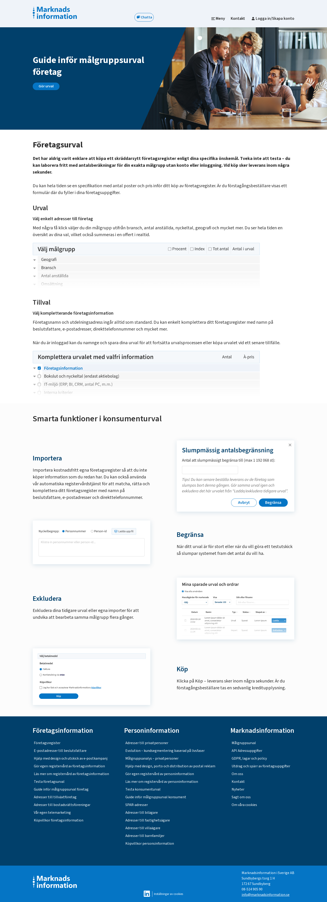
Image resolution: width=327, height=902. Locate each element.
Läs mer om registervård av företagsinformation (71, 773)
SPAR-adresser (136, 804)
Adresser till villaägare (142, 828)
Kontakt (238, 18)
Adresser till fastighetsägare (147, 820)
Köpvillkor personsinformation (149, 843)
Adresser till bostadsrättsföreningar (62, 804)
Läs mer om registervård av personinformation (161, 781)
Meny (218, 18)
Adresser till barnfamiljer (144, 835)
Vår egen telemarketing (52, 812)
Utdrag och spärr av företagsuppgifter (261, 766)
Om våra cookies (244, 804)
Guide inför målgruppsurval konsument (155, 797)
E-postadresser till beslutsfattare (60, 750)
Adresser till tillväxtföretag (55, 797)
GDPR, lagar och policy (249, 758)
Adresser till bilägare (141, 812)
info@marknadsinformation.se (266, 894)
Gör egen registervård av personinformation (159, 773)
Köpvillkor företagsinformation (58, 820)
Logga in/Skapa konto (272, 18)
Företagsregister (47, 742)
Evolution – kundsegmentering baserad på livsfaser (165, 750)
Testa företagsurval (49, 781)
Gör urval (46, 86)
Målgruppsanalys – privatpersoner (151, 758)
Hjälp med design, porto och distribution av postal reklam (170, 766)
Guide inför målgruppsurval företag (61, 789)
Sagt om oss (241, 797)
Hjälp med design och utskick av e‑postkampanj (70, 758)
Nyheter (238, 789)
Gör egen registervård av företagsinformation (69, 766)
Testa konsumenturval (143, 789)
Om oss (237, 773)
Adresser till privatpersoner (146, 742)
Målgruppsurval (244, 742)
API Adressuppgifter (247, 750)
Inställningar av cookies (168, 894)
